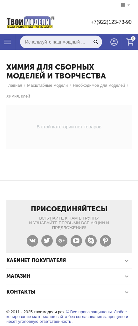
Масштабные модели (47, 85)
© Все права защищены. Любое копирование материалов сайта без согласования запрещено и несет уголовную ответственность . (67, 316)
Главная (14, 85)
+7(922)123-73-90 (111, 22)
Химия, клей (18, 96)
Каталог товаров (7, 41)
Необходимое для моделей (99, 85)
